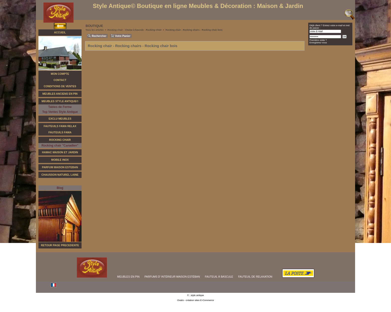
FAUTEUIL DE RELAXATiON (255, 276)
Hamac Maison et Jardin (60, 152)
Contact (60, 79)
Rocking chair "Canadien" (59, 145)
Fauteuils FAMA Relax (60, 126)
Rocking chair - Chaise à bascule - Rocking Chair (134, 30)
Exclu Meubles (60, 118)
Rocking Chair (60, 139)
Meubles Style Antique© (60, 101)
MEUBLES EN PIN (128, 276)
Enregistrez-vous (318, 42)
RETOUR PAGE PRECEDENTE (60, 245)
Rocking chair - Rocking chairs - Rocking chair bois (194, 30)
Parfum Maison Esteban (60, 167)
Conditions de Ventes (60, 86)
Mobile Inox (60, 159)
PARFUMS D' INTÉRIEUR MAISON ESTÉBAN (172, 276)
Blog (60, 188)
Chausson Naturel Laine (60, 174)
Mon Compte (60, 73)
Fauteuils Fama (59, 132)
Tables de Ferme (60, 107)
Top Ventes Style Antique (60, 112)
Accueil (60, 32)
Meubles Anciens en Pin (60, 93)
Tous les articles (94, 30)
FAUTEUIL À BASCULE (219, 276)
